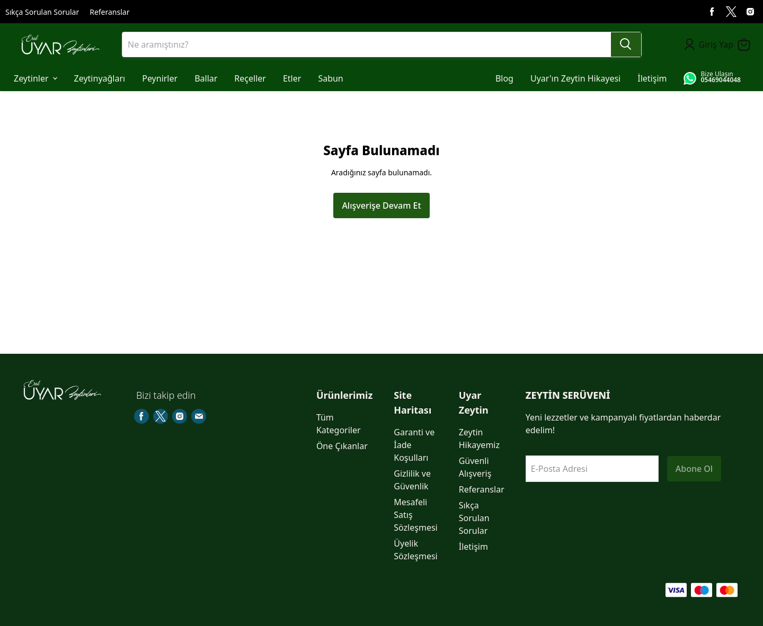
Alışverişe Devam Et (381, 205)
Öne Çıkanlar (342, 446)
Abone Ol (694, 469)
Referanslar (109, 12)
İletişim (473, 546)
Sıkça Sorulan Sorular (42, 12)
